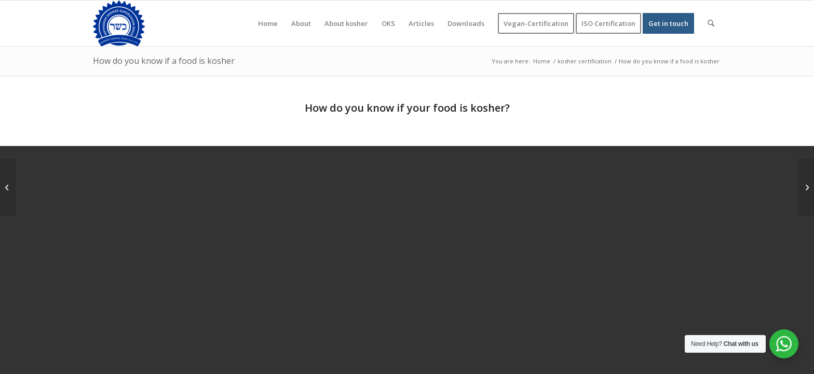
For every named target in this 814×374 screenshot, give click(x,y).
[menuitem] (267, 23)
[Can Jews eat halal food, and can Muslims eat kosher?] (8, 187)
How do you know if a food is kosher (164, 60)
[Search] (711, 23)
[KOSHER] (119, 23)
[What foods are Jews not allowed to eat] (806, 187)
